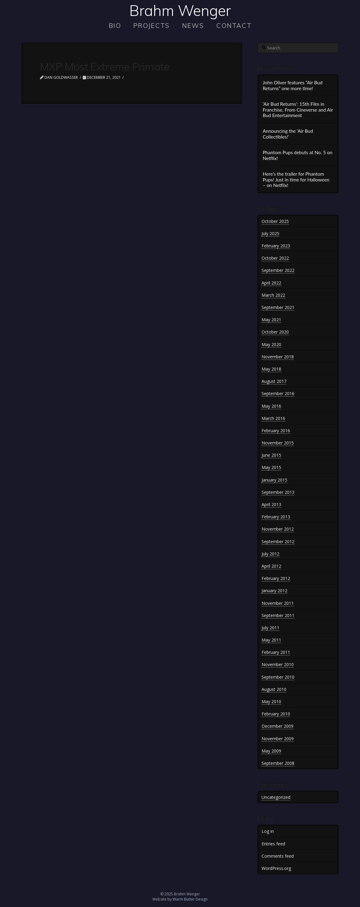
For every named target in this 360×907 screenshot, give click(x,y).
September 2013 (278, 492)
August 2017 (274, 381)
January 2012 (274, 590)
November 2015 (278, 443)
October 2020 (275, 332)
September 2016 (278, 393)
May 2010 (271, 701)
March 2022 (273, 295)
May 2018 (271, 369)
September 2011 (278, 615)
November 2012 (278, 529)
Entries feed (273, 844)
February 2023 (276, 246)
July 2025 (270, 233)
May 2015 (271, 467)
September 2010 (278, 677)
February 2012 (276, 578)
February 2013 (276, 517)
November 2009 (278, 738)
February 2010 (276, 714)
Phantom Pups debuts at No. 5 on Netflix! (297, 155)
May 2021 (271, 319)
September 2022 (278, 270)
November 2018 (278, 357)
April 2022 (271, 283)
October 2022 (275, 258)
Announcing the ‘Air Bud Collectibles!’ (288, 133)
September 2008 (278, 763)
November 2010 (278, 664)
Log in (268, 831)
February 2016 (276, 430)
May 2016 (271, 406)
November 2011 (278, 603)
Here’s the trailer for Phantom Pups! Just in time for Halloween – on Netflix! (296, 179)
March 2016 (273, 418)
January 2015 (274, 480)
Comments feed (278, 856)
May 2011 (271, 640)
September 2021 (278, 307)
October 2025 (275, 221)
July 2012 (270, 554)
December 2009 (277, 726)
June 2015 (271, 455)
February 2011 (276, 652)
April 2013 (271, 504)
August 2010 (274, 689)
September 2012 (278, 541)
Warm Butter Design (190, 899)
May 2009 (271, 751)
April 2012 (271, 566)
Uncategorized (276, 797)
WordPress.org (276, 868)
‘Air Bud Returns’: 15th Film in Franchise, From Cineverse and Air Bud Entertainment (298, 109)
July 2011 (270, 628)
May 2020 (271, 344)
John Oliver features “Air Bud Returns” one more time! (293, 85)
